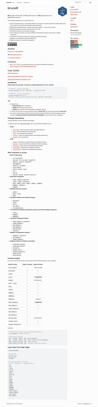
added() (19, 179)
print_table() (17, 167)
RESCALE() (22, 185)
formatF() (16, 165)
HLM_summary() (17, 227)
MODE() (28, 183)
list (19, 341)
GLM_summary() (17, 225)
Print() (15, 169)
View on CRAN (74, 9)
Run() (25, 169)
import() (15, 162)
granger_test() (17, 249)
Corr (10, 333)
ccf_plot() (16, 248)
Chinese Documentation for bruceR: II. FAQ (19, 79)
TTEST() (15, 213)
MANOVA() (15, 214)
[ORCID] (80, 34)
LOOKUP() (15, 187)
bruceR (8, 2)
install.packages (14, 90)
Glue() (20, 169)
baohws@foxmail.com (15, 54)
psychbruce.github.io (15, 57)
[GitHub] (90, 2)
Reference (19, 2)
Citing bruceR (74, 26)
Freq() (15, 202)
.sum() (15, 181)
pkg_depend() (17, 163)
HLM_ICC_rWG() (17, 229)
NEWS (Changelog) (13, 73)
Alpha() (15, 192)
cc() (14, 158)
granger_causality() (19, 251)
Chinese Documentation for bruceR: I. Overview (20, 76)
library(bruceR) (25, 123)
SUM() (14, 183)
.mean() (20, 181)
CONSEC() (39, 183)
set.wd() (15, 160)
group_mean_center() (19, 246)
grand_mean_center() (19, 244)
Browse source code (75, 12)
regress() (16, 230)
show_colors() (17, 255)
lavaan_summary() (18, 223)
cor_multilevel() (18, 208)
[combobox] (81, 2)
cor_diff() (16, 206)
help (10, 355)
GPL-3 (72, 20)
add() (14, 179)
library (11, 350)
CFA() (14, 195)
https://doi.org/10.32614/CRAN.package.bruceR (23, 66)
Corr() (15, 204)
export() (21, 162)
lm (13, 338)
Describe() (16, 200)
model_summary (13, 341)
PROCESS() (16, 235)
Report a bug (73, 14)
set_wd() (25, 160)
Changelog (26, 2)
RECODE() (15, 185)
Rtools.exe (19, 109)
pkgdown (86, 403)
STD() (23, 183)
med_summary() (17, 237)
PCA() (19, 194)
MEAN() (19, 183)
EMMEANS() (16, 216)
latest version (24, 107)
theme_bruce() (17, 253)
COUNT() (34, 183)
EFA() (14, 194)
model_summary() (18, 221)
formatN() (23, 165)
